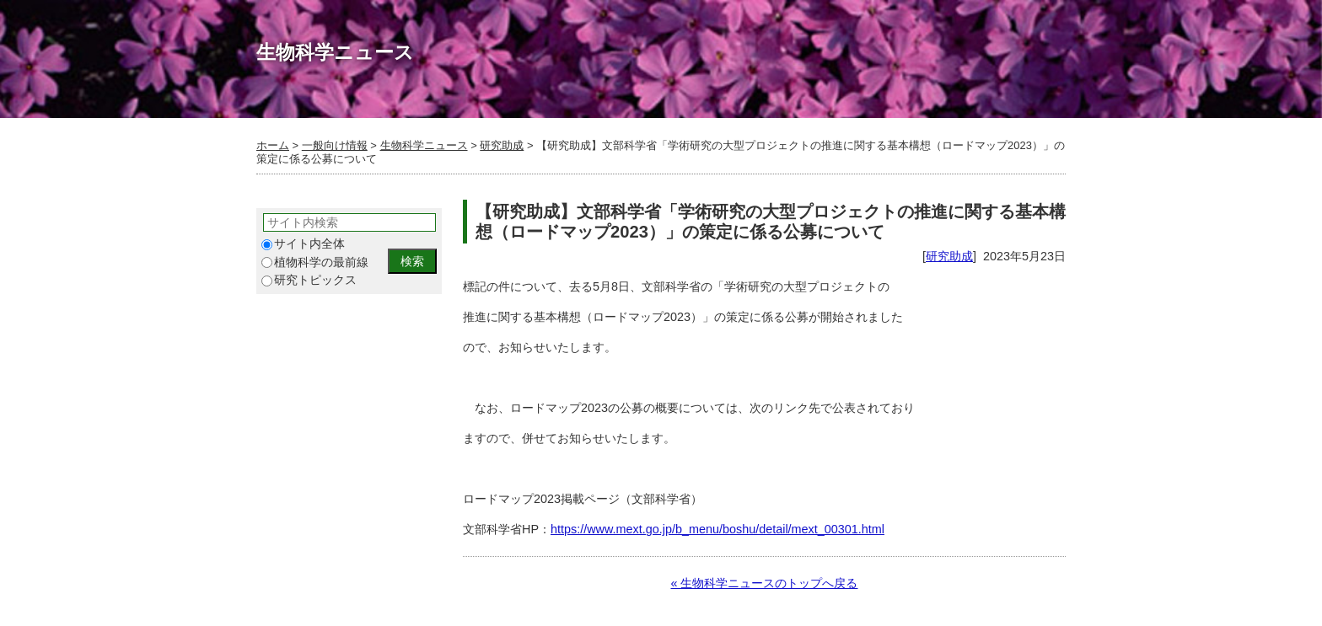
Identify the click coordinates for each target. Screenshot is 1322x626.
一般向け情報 (335, 145)
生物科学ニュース (424, 145)
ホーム (272, 145)
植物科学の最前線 (314, 262)
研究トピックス (309, 280)
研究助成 (502, 145)
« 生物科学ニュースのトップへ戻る (763, 583)
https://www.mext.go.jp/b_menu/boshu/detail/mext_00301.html (717, 529)
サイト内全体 (303, 244)
